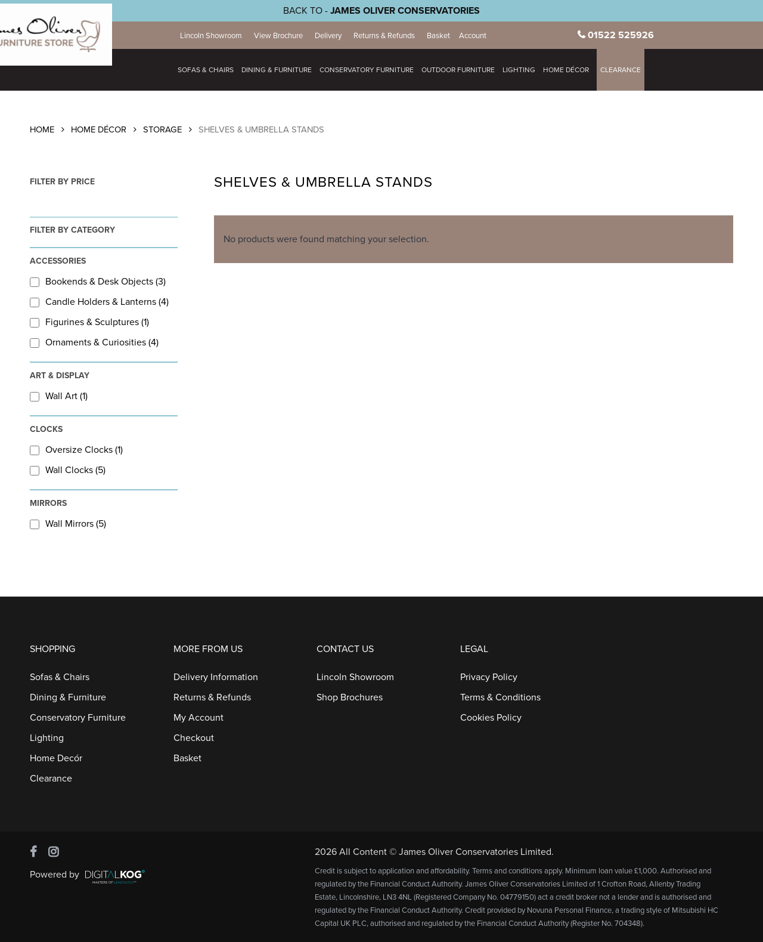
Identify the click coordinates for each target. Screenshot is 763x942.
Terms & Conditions (500, 697)
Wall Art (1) (59, 396)
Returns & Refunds (390, 36)
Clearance (626, 70)
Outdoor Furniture (464, 70)
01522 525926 (624, 35)
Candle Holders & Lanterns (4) (99, 302)
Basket (444, 36)
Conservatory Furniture (372, 70)
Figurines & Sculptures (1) (89, 322)
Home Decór (56, 758)
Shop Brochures (350, 697)
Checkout (193, 738)
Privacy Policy (488, 677)
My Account (198, 718)
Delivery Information (215, 677)
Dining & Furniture (282, 70)
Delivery (334, 36)
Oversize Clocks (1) (76, 450)
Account (478, 36)
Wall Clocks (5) (68, 470)
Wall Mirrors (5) (68, 524)
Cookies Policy (491, 718)
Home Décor (98, 130)
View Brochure (284, 36)
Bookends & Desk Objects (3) (98, 282)
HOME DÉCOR (572, 70)
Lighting (524, 70)
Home (42, 130)
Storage (162, 130)
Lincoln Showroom (217, 36)
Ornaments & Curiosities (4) (94, 342)
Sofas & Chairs (212, 70)
